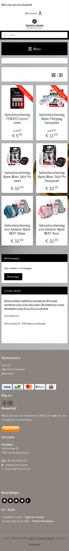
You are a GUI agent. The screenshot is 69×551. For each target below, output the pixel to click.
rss (36, 538)
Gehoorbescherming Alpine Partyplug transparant (52, 119)
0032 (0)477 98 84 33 (17, 469)
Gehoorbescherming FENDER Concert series (17, 119)
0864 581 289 (19, 460)
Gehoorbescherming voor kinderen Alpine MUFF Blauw (17, 229)
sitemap (31, 538)
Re (2, 373)
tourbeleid (9, 373)
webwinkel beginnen (46, 538)
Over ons (6, 365)
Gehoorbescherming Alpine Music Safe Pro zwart (17, 177)
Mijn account (33, 13)
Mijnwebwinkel (34, 544)
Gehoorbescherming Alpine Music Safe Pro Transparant (52, 177)
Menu (34, 49)
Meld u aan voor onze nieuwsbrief (16, 4)
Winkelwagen (13, 277)
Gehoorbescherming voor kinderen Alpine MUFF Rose (52, 229)
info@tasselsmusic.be (16, 465)
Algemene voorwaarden (13, 369)
